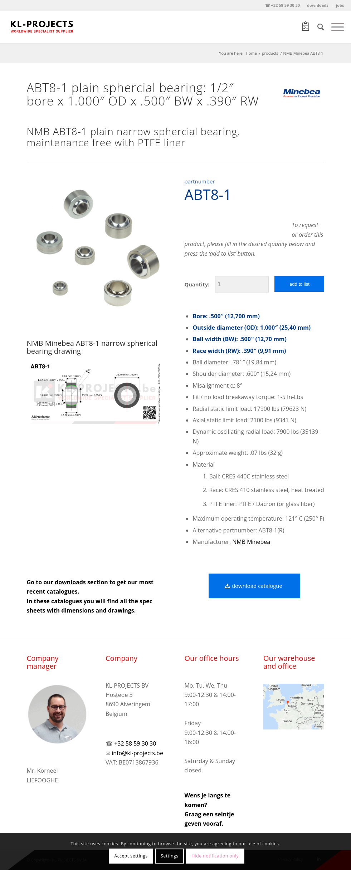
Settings (169, 856)
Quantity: (196, 284)
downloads (317, 5)
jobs (340, 5)
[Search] (317, 27)
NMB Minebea (251, 542)
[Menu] (334, 27)
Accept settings (131, 856)
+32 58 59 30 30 (135, 743)
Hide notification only (215, 856)
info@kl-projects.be (137, 753)
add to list (299, 284)
